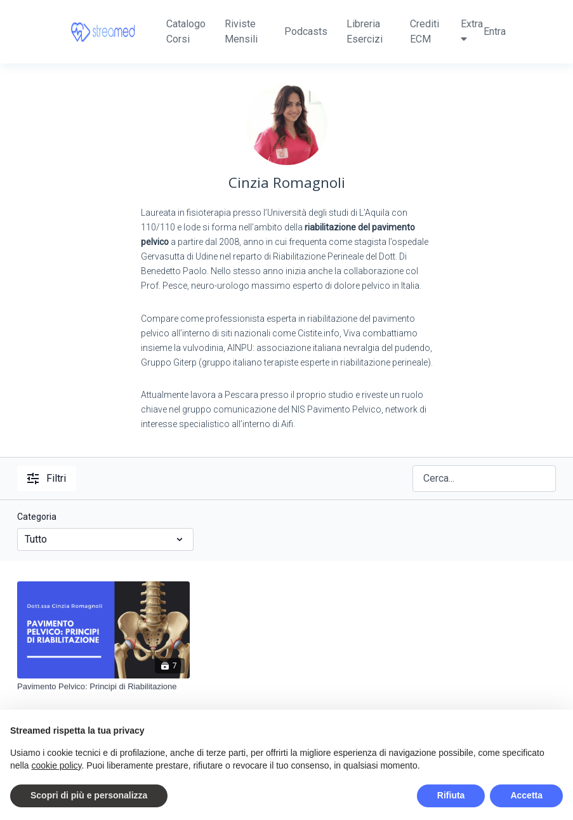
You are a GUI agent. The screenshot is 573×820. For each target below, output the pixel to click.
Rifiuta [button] (451, 795)
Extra (472, 31)
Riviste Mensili (241, 31)
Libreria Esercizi (364, 31)
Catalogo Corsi (186, 31)
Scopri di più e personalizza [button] (88, 795)
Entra (495, 31)
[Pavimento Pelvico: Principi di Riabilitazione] (103, 686)
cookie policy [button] (56, 765)
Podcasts (305, 31)
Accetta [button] (526, 795)
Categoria (36, 517)
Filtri (46, 478)
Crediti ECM (424, 31)
